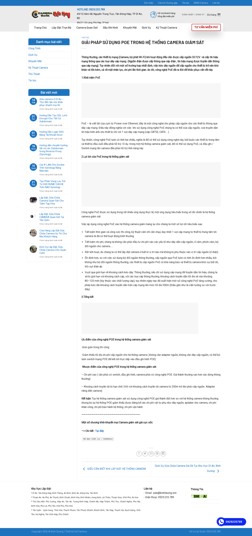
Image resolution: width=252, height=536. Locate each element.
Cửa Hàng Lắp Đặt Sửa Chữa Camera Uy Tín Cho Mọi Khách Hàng (53, 233)
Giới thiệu (148, 2)
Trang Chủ (40, 27)
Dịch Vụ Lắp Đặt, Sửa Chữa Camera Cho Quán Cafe (52, 249)
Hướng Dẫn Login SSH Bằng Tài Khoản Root (51, 133)
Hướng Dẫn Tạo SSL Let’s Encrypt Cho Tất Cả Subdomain (53, 118)
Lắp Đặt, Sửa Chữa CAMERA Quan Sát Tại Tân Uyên (51, 217)
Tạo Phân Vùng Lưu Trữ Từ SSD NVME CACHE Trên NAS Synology (52, 184)
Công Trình (34, 48)
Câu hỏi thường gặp (168, 2)
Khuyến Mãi (35, 61)
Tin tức (185, 2)
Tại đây (99, 431)
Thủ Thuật (34, 74)
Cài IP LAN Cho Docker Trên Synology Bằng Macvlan (52, 167)
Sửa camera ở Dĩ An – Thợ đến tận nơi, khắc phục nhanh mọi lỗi (51, 102)
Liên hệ (216, 2)
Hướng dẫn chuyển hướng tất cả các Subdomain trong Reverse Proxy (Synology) (53, 150)
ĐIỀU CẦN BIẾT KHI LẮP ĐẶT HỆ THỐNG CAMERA (113, 469)
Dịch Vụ (32, 54)
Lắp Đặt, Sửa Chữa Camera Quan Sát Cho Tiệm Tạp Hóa (51, 200)
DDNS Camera (201, 2)
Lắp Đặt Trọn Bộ (61, 27)
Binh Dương (57, 531)
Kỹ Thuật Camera (38, 67)
